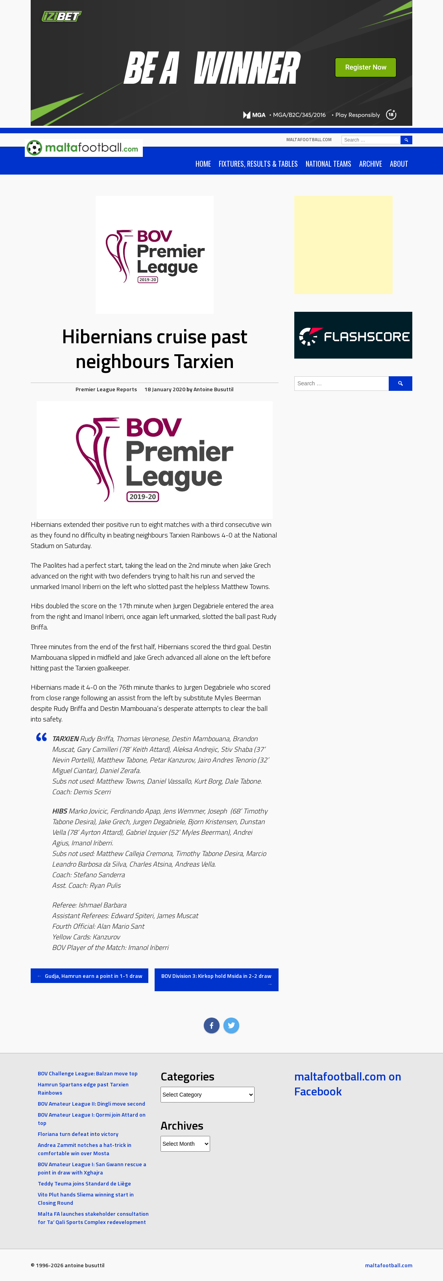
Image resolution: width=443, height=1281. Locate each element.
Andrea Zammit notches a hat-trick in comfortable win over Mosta (84, 1149)
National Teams (328, 163)
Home (203, 163)
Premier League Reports (106, 389)
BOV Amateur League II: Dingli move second (91, 1103)
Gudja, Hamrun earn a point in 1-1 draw (89, 976)
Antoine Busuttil (214, 389)
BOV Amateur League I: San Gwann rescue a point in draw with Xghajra (92, 1168)
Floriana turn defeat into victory (78, 1134)
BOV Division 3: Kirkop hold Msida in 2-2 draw (217, 980)
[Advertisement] (343, 245)
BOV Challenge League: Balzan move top (88, 1073)
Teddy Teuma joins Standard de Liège (84, 1183)
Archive (370, 163)
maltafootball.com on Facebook (347, 1083)
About (399, 163)
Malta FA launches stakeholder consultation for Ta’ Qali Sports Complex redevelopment (93, 1217)
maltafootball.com (309, 139)
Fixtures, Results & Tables (258, 163)
